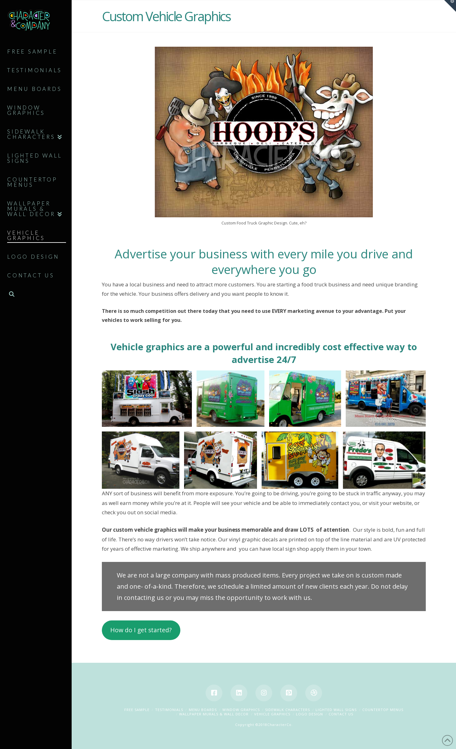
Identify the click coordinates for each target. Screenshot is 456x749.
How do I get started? (141, 630)
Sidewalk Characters (287, 709)
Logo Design (309, 714)
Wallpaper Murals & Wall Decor (214, 714)
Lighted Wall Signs (336, 709)
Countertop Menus (382, 709)
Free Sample (137, 709)
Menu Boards (203, 709)
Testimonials (169, 709)
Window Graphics (241, 709)
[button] (450, 6)
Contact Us (341, 714)
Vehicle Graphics (272, 714)
